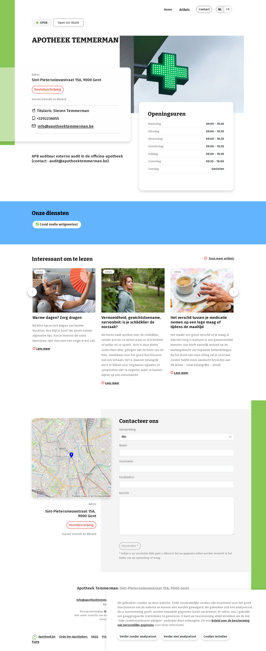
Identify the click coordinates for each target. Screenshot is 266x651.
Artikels (184, 9)
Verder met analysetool (180, 636)
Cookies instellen (215, 636)
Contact (204, 9)
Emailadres (126, 477)
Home (168, 9)
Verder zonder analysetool (138, 636)
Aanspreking (127, 429)
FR (228, 9)
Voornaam (126, 461)
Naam (123, 445)
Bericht (124, 493)
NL (220, 9)
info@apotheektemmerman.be (66, 126)
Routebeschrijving (47, 89)
